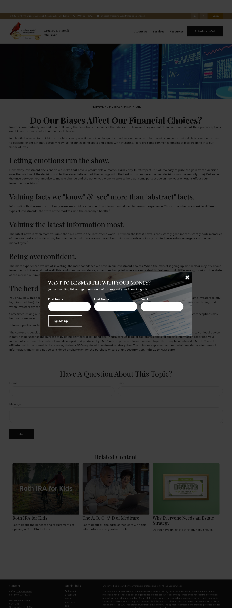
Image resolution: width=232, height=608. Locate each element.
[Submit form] (65, 320)
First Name (55, 299)
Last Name (101, 299)
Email (144, 299)
